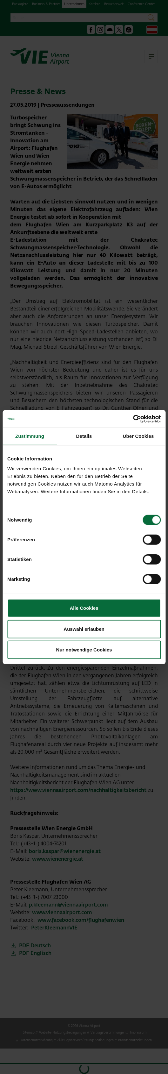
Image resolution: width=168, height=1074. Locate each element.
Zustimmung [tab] (29, 436)
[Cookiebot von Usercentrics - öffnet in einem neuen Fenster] (133, 419)
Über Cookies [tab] (138, 436)
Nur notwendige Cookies (84, 649)
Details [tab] (84, 436)
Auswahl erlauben (84, 628)
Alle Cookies (84, 608)
